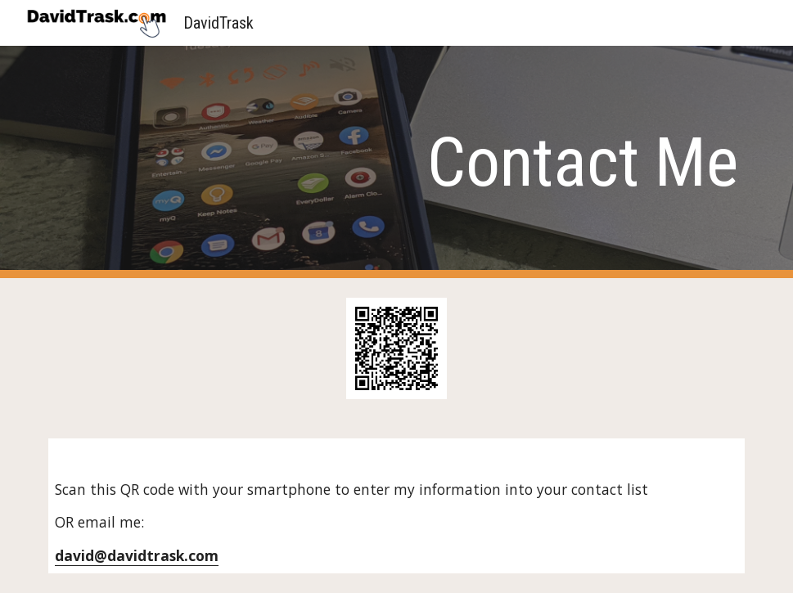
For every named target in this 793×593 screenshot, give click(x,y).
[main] (396, 162)
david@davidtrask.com (137, 555)
